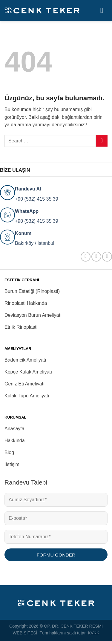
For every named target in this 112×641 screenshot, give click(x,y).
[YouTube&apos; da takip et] (107, 257)
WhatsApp (27, 211)
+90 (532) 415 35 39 (36, 199)
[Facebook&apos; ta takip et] (85, 257)
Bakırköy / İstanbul (34, 243)
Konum (23, 233)
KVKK (93, 633)
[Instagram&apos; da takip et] (96, 257)
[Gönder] (102, 141)
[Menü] (104, 10)
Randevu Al (28, 188)
